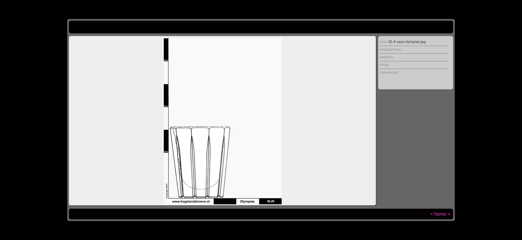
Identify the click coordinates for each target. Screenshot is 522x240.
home (440, 214)
